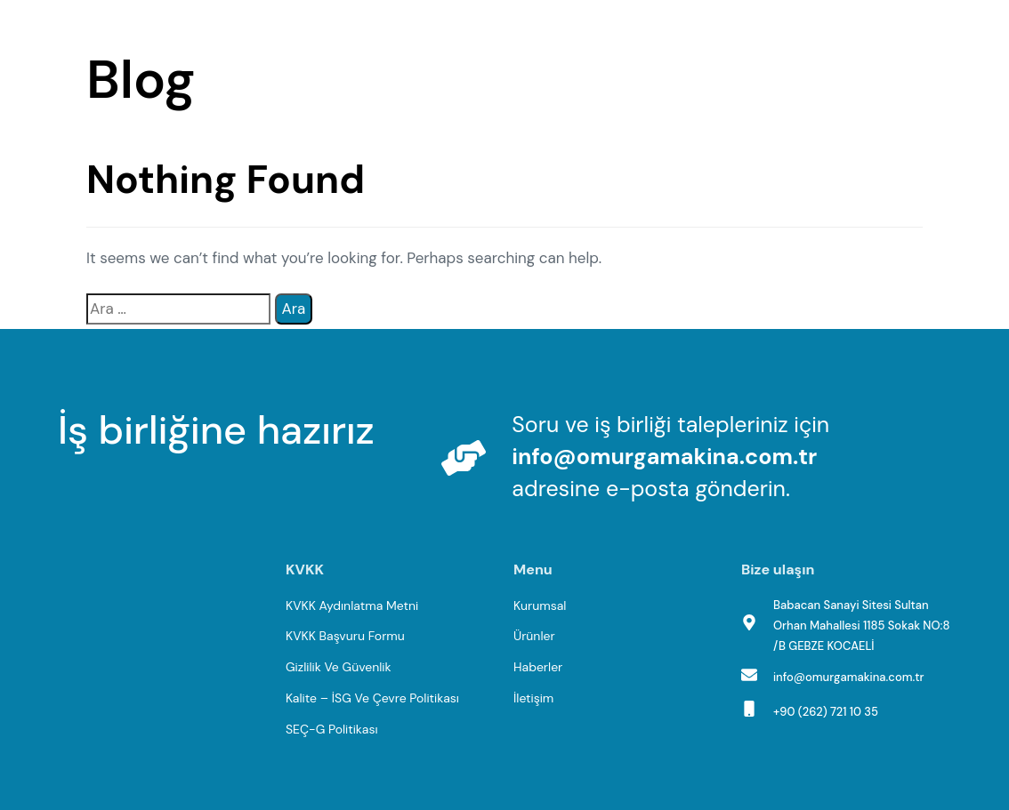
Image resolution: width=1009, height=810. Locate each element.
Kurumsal (539, 605)
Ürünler (534, 636)
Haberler (537, 667)
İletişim (533, 698)
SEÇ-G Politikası (332, 729)
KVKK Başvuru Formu (345, 636)
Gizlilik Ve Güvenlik (338, 667)
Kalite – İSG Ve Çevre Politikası (372, 698)
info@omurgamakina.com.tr (664, 456)
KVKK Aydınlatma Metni (352, 605)
